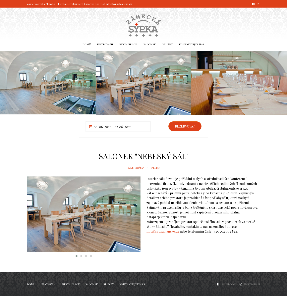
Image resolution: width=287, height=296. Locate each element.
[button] (76, 256)
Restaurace (128, 44)
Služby (167, 44)
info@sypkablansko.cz (119, 4)
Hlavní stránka (135, 167)
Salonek (149, 44)
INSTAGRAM (252, 284)
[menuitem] (86, 44)
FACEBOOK (228, 284)
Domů (87, 44)
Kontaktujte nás (191, 44)
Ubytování (105, 44)
